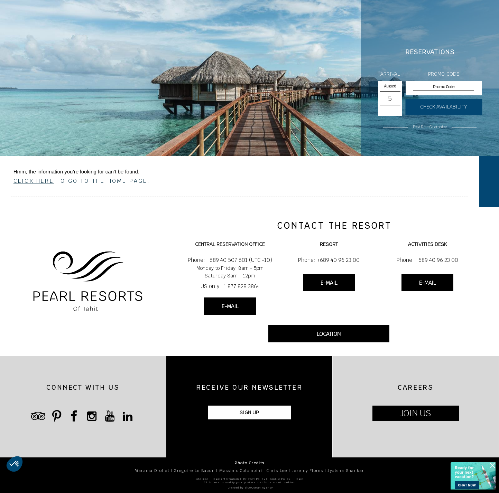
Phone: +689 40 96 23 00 (329, 260)
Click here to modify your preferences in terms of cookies (249, 482)
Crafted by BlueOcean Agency (250, 487)
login (300, 479)
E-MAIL (230, 306)
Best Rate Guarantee (430, 126)
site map (202, 479)
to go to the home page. (81, 180)
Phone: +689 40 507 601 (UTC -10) (230, 260)
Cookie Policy (280, 479)
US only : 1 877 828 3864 (230, 286)
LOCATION (329, 334)
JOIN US (415, 413)
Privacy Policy (254, 479)
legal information (226, 479)
